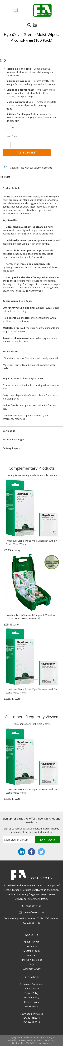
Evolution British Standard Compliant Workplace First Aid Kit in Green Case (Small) (31, 616)
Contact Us (31, 946)
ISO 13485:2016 (31, 1017)
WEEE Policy (31, 1006)
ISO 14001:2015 (31, 1022)
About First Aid (31, 941)
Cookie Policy (31, 993)
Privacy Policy (31, 988)
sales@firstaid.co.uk (34, 912)
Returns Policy (31, 1001)
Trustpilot (5, 176)
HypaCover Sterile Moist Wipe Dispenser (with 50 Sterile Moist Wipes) (31, 542)
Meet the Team (31, 950)
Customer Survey (31, 968)
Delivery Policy (31, 997)
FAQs (31, 964)
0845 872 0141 (33, 906)
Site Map (31, 955)
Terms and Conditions (31, 984)
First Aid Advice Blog (31, 959)
